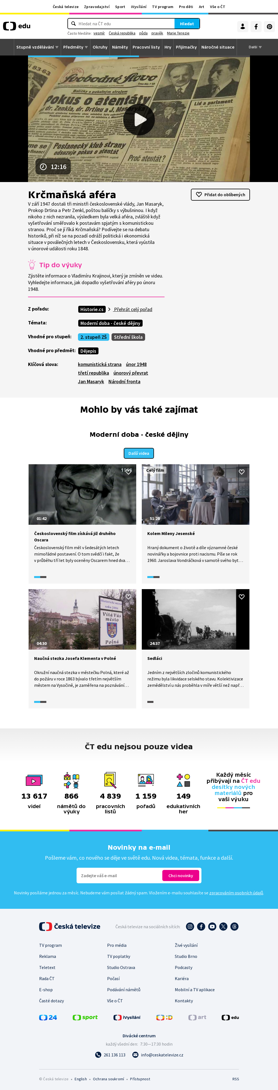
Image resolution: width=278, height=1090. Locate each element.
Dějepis (88, 351)
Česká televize (66, 6)
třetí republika (93, 373)
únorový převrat (130, 373)
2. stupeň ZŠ (93, 337)
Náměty (120, 47)
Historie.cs (91, 309)
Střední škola (128, 337)
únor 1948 (136, 364)
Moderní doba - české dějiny (110, 323)
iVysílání (139, 6)
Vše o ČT (217, 6)
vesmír (108, 33)
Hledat (178, 23)
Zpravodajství (97, 6)
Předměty (73, 47)
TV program (162, 6)
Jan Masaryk (91, 381)
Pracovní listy (146, 47)
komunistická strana (100, 364)
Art (201, 6)
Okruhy (100, 47)
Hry (168, 47)
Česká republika (131, 33)
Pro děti (186, 6)
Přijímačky (186, 47)
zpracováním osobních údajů (236, 892)
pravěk (166, 33)
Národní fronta (124, 381)
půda (152, 33)
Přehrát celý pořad (132, 309)
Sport (120, 6)
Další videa (138, 452)
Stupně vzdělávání (35, 47)
